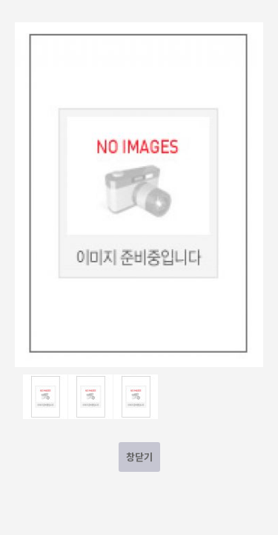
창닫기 (139, 457)
